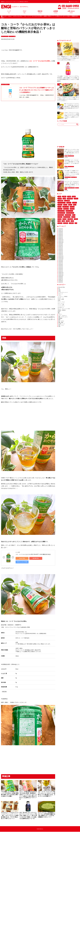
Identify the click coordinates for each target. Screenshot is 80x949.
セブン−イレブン (4, 36)
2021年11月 (60, 257)
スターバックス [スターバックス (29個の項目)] (61, 210)
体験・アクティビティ (63, 316)
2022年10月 (60, 242)
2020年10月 (60, 275)
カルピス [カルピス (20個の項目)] (60, 204)
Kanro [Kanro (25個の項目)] (74, 196)
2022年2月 (60, 253)
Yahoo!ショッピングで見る (22, 561)
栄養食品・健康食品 (62, 310)
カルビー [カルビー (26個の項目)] (74, 202)
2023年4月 (60, 234)
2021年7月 (60, 263)
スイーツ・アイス (71, 187)
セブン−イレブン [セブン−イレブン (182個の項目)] (62, 212)
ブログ (24, 12)
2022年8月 (60, 245)
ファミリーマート (61, 306)
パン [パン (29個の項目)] (74, 214)
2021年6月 (60, 264)
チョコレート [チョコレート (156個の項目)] (61, 214)
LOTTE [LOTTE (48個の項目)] (60, 198)
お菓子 (66, 155)
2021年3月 (60, 268)
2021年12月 (60, 256)
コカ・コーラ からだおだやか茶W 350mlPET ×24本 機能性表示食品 (33, 554)
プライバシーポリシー (74, 1)
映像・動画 (60, 322)
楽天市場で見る (36, 558)
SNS (59, 289)
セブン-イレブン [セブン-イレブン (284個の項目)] (70, 210)
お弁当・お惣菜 (61, 299)
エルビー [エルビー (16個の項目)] (69, 202)
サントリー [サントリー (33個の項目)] (66, 208)
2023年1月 (60, 238)
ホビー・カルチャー (62, 315)
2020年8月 (60, 278)
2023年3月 (60, 235)
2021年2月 (60, 269)
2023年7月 (60, 230)
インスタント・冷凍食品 (62, 296)
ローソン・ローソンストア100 (64, 308)
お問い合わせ (71, 12)
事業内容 (40, 12)
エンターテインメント (63, 292)
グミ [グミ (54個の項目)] (75, 204)
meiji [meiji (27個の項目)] (64, 198)
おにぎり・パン (61, 297)
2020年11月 (60, 273)
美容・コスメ (61, 325)
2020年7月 (60, 279)
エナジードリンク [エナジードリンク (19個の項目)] (62, 202)
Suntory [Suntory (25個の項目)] (76, 198)
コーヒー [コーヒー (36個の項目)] (60, 208)
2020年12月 (60, 272)
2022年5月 (60, 249)
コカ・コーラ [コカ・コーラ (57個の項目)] (66, 206)
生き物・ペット (61, 323)
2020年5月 (60, 282)
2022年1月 (60, 254)
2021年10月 (60, 258)
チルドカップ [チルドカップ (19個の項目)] (68, 214)
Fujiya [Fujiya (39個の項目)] (69, 196)
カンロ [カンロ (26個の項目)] (65, 204)
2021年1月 (60, 271)
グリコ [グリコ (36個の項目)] (60, 206)
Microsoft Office (61, 287)
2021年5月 (60, 265)
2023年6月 (60, 231)
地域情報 (60, 318)
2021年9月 (60, 260)
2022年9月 (60, 243)
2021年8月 (60, 261)
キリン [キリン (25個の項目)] (70, 204)
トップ (9, 12)
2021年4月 (60, 267)
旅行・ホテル (61, 321)
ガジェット (60, 293)
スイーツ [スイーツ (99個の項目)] (72, 208)
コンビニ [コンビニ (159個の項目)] (72, 206)
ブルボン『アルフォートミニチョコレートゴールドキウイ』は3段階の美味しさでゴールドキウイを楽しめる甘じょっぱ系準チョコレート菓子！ (71, 115)
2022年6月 (60, 248)
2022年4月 (60, 250)
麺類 (59, 312)
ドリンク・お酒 (12, 36)
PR (59, 288)
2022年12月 (60, 239)
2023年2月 (60, 237)
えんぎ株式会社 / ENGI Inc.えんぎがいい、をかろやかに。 (14, 6)
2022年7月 (60, 246)
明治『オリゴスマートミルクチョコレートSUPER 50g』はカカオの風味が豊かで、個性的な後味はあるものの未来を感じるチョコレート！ (71, 106)
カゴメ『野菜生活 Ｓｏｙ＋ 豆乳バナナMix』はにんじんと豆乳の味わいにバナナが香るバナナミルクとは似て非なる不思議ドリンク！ (68, 58)
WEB (59, 291)
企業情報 (55, 12)
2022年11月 (60, 241)
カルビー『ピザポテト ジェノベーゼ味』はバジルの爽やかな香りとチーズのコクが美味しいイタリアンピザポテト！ (68, 99)
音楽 (59, 326)
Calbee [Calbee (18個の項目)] (64, 196)
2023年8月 (60, 228)
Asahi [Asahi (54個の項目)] (60, 196)
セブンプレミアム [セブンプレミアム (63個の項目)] (70, 212)
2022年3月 (60, 252)
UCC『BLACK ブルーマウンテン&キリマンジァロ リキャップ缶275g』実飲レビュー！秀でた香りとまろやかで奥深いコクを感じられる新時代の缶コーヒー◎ (28, 815)
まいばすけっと (61, 307)
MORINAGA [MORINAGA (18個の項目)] (70, 198)
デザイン (60, 314)
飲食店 (59, 311)
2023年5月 (60, 233)
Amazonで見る (22, 558)
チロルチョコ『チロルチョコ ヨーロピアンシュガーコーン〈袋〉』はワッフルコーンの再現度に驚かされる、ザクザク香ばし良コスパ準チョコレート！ (9, 815)
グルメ (66, 187)
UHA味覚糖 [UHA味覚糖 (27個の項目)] (61, 200)
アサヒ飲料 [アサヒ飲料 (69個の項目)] (67, 200)
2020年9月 (60, 276)
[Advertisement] (28, 115)
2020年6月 (60, 280)
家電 (59, 319)
